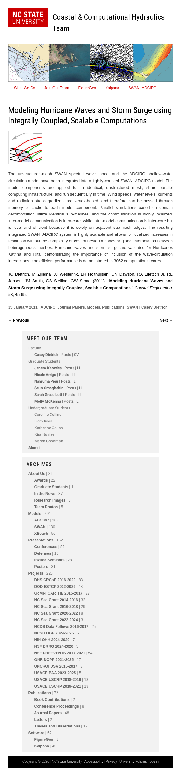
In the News (45, 493)
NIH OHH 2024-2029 (51, 640)
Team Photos (46, 507)
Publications (113, 307)
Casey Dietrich (154, 307)
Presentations (40, 540)
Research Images (50, 500)
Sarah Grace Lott (48, 394)
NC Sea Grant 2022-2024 (56, 620)
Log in (154, 761)
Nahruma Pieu (46, 381)
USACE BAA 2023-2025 (55, 673)
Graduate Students (51, 487)
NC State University (67, 761)
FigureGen (87, 88)
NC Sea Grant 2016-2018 (56, 606)
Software (36, 733)
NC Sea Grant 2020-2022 (56, 613)
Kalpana (112, 88)
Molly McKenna (47, 401)
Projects (35, 573)
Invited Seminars (49, 560)
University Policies (133, 761)
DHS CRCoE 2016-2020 (55, 580)
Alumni (34, 448)
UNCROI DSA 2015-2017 (55, 666)
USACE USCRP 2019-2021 (57, 686)
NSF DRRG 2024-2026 (53, 646)
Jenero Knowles (48, 368)
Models (93, 307)
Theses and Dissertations (57, 726)
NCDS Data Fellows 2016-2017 (61, 626)
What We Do (24, 88)
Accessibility (93, 761)
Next (166, 320)
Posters (41, 567)
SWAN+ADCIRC (142, 88)
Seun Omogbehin (48, 388)
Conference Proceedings (56, 706)
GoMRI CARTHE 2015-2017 (58, 593)
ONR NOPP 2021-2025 (54, 660)
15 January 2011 (23, 307)
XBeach (41, 533)
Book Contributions (52, 699)
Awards (41, 480)
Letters (40, 719)
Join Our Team (57, 88)
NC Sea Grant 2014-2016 (56, 600)
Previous (18, 320)
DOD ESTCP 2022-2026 (55, 586)
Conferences (45, 547)
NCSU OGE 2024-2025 (54, 633)
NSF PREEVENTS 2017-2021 (59, 653)
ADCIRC (48, 307)
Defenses (42, 553)
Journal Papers (71, 307)
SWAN (132, 307)
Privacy (111, 761)
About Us (36, 473)
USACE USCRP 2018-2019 (57, 679)
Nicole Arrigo (45, 374)
